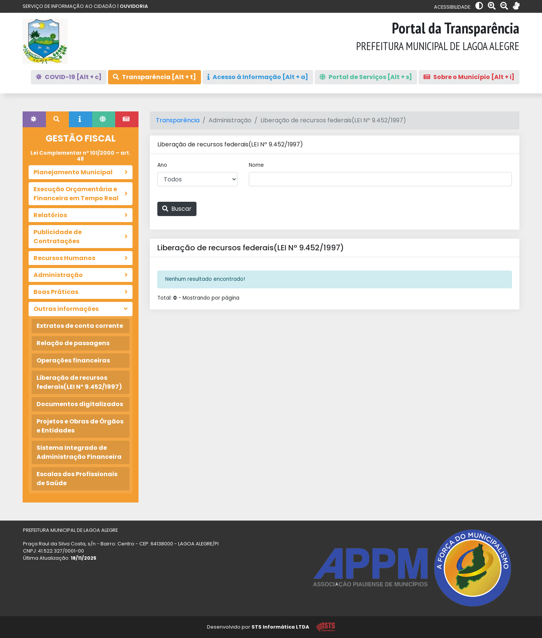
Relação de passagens (73, 343)
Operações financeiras (73, 360)
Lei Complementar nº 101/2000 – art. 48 (80, 156)
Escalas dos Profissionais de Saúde (77, 478)
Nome (256, 165)
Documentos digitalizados (80, 404)
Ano (162, 165)
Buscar (177, 208)
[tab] (34, 119)
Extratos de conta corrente (80, 325)
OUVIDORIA (134, 6)
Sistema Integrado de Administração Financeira (79, 452)
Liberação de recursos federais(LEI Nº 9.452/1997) (79, 382)
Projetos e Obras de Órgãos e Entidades (80, 426)
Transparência (177, 120)
